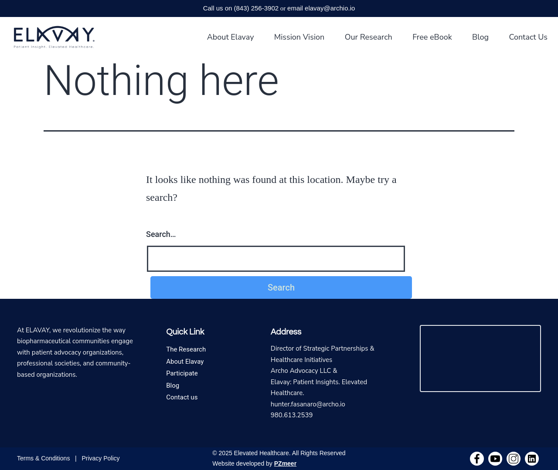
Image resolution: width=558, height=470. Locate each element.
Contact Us (528, 37)
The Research (186, 349)
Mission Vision (299, 37)
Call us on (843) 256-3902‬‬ (241, 8)
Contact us (181, 397)
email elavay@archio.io (321, 8)
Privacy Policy (100, 458)
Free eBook (432, 37)
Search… (161, 234)
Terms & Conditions (43, 458)
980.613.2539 (292, 415)
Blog (480, 37)
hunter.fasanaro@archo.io (308, 404)
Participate (182, 373)
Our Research (368, 37)
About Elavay (230, 37)
